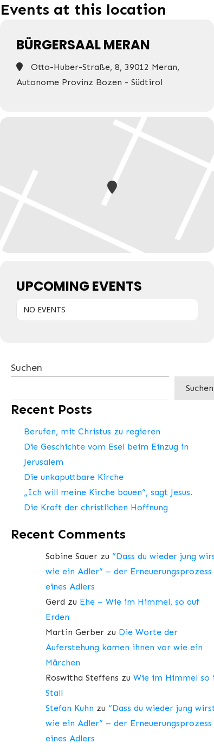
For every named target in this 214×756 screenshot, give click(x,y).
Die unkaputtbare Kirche (74, 477)
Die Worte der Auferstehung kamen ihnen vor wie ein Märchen (124, 647)
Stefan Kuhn (70, 708)
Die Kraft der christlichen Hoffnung (96, 507)
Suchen (26, 368)
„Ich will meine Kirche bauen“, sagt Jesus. (108, 492)
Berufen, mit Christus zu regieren (92, 431)
